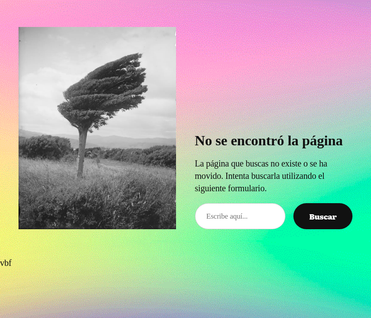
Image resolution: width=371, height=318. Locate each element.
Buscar (323, 216)
